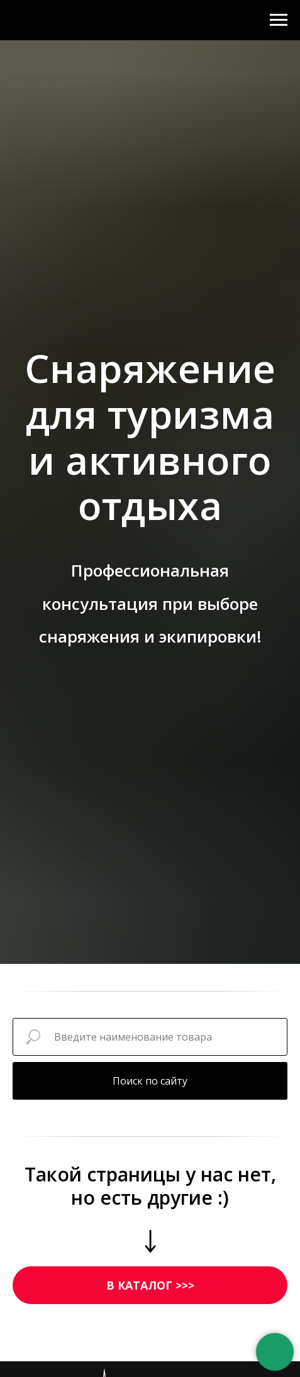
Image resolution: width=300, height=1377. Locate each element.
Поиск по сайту (150, 1081)
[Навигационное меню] (278, 20)
